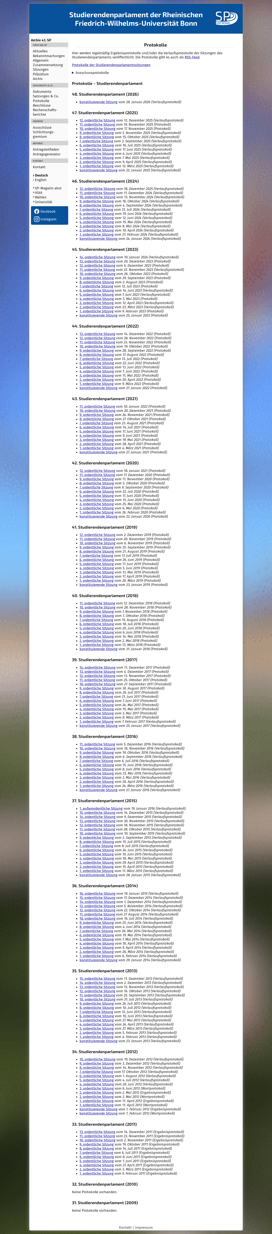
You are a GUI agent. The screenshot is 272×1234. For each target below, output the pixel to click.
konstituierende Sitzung (98, 102)
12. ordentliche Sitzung (97, 120)
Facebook (45, 211)
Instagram (45, 219)
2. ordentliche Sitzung (97, 162)
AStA (38, 193)
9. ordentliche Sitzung (97, 133)
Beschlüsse (42, 105)
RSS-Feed (192, 57)
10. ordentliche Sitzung (97, 129)
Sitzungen (41, 69)
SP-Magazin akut (48, 188)
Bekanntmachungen (49, 56)
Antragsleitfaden (46, 149)
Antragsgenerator (46, 154)
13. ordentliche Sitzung (97, 261)
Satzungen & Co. (46, 96)
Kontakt (39, 167)
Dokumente (42, 92)
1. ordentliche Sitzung (97, 166)
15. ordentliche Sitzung (97, 813)
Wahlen (40, 197)
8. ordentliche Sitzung (97, 137)
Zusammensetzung (48, 65)
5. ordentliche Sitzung (97, 149)
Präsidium (41, 74)
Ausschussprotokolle (92, 73)
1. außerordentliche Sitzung (101, 808)
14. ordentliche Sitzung (97, 257)
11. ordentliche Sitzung (97, 124)
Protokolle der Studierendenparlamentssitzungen (111, 65)
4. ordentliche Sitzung (97, 154)
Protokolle (41, 101)
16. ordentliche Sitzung (97, 894)
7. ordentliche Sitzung (96, 141)
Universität (43, 202)
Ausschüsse (42, 127)
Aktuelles (40, 51)
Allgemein (41, 60)
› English (39, 180)
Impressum (144, 1227)
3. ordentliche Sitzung (97, 158)
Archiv (37, 79)
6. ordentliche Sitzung (97, 145)
